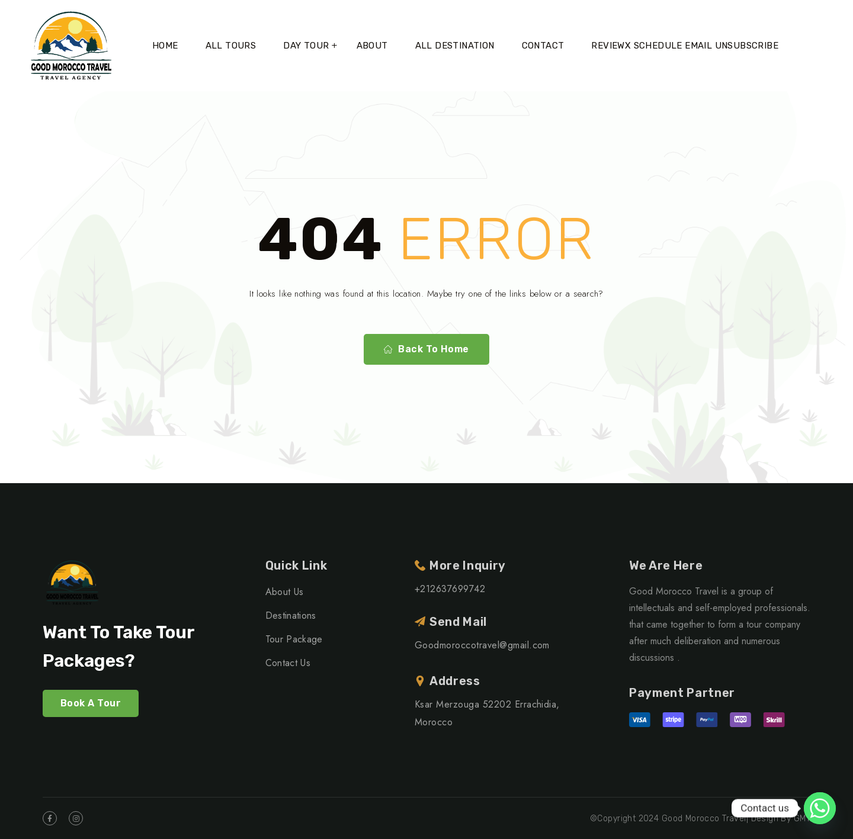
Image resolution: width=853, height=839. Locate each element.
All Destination (455, 45)
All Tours (231, 45)
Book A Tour (90, 703)
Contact (543, 45)
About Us (284, 592)
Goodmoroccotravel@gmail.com (482, 645)
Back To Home (426, 349)
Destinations (290, 615)
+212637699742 (450, 589)
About (372, 45)
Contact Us (287, 663)
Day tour (306, 45)
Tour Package (294, 639)
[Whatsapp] (820, 808)
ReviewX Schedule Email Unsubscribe (684, 45)
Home (165, 45)
